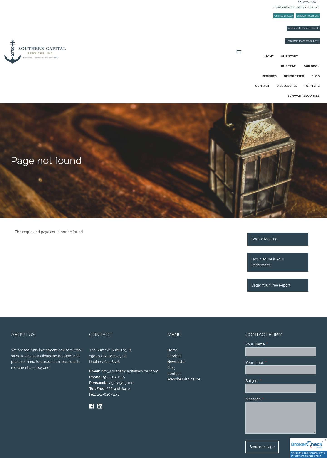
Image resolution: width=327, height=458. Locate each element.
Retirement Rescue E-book (303, 28)
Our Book (312, 66)
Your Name (272, 345)
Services (269, 76)
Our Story (289, 56)
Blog (315, 76)
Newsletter (294, 76)
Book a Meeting (264, 239)
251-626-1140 (307, 2)
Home (269, 56)
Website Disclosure (183, 379)
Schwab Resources (308, 15)
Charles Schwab (283, 15)
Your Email (272, 363)
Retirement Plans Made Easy (302, 40)
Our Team (288, 66)
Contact (262, 86)
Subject (269, 381)
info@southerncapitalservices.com (296, 7)
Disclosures (287, 86)
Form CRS (312, 86)
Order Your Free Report (270, 285)
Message (270, 399)
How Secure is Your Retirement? (267, 262)
